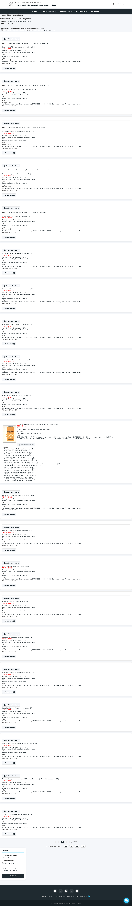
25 (66, 846)
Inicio (35, 11)
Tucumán (88, 439)
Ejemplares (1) (10, 68)
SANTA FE (66, 439)
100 (77, 846)
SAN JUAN (49, 439)
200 (83, 846)
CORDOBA (55, 437)
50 (71, 846)
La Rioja (25, 439)
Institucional (49, 11)
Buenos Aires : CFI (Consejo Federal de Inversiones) (18, 52)
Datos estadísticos (25, 62)
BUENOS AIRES (22, 437)
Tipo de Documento (10, 855)
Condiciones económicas (10, 62)
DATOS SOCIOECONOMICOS (41, 62)
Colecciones (66, 11)
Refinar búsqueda (50, 31)
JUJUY (108, 437)
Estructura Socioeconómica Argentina (14, 56)
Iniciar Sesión (117, 4)
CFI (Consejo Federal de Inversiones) (19, 21)
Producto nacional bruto (73, 62)
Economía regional (58, 62)
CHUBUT (31, 437)
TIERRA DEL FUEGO (77, 439)
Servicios (96, 11)
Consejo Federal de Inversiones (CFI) (38, 43)
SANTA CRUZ (58, 439)
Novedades (82, 11)
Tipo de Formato (8, 860)
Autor (5, 866)
